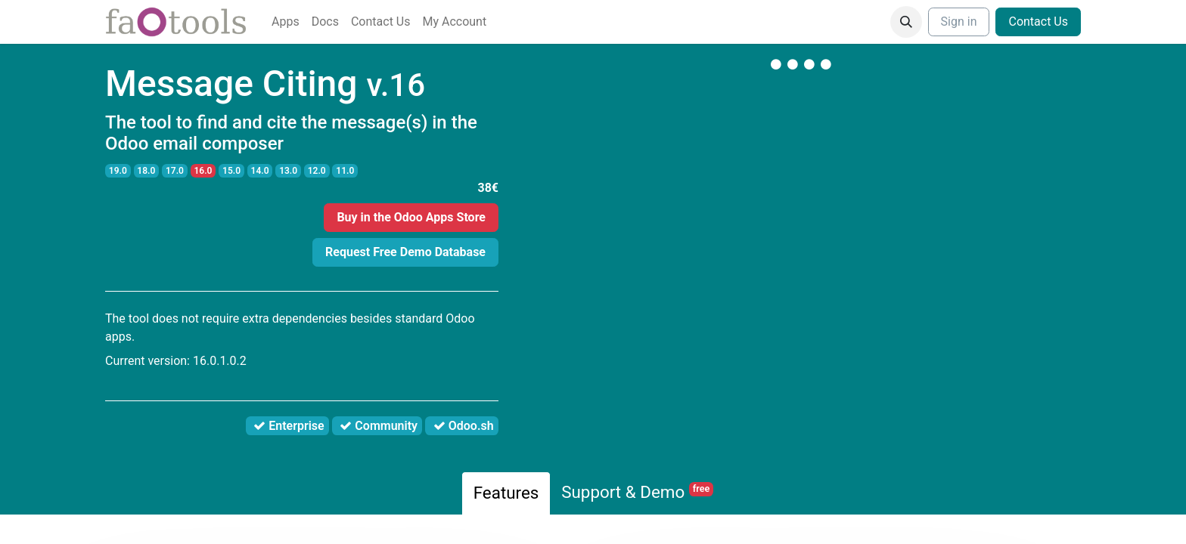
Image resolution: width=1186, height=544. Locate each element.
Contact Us (1038, 21)
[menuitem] (285, 22)
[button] (906, 22)
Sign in (959, 21)
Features (506, 492)
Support (637, 492)
